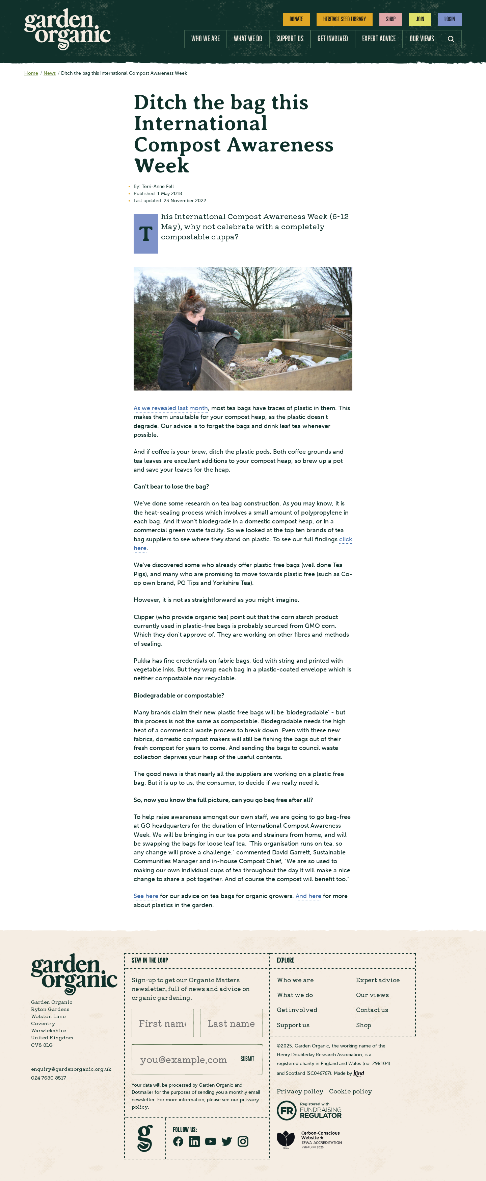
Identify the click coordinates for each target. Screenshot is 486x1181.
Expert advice (379, 38)
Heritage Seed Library (344, 19)
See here (146, 896)
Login (449, 19)
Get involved (333, 38)
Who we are (205, 38)
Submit (247, 1059)
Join (420, 19)
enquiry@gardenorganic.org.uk (71, 1068)
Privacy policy (300, 1091)
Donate (296, 19)
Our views (422, 38)
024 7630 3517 (48, 1077)
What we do (248, 38)
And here (308, 896)
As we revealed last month (171, 408)
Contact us (372, 1009)
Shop (391, 19)
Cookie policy (350, 1091)
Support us (289, 38)
